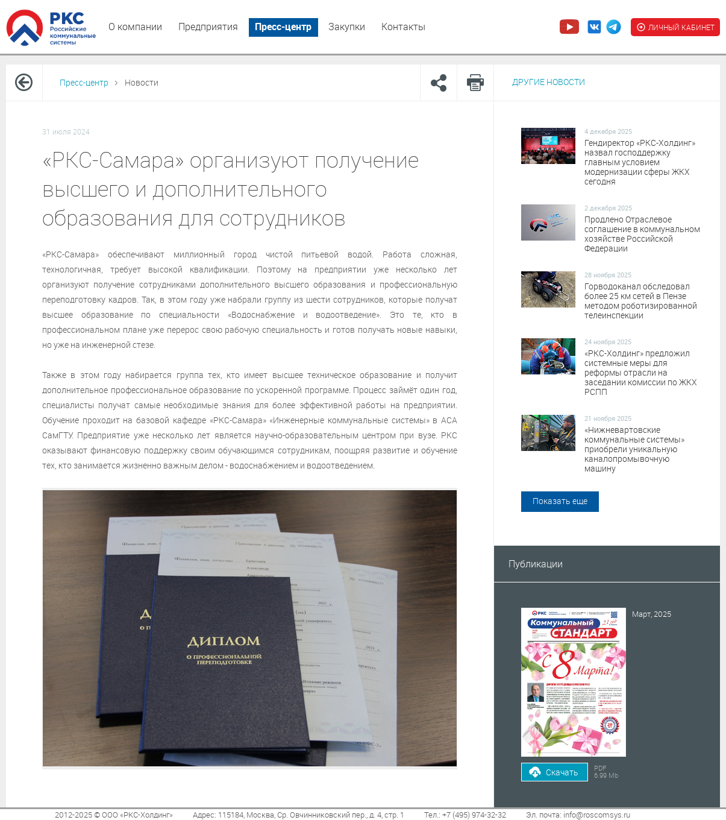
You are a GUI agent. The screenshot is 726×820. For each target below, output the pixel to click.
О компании (135, 26)
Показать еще (560, 500)
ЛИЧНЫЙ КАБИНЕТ (675, 27)
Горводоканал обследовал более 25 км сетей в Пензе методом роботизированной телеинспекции (640, 301)
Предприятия (208, 26)
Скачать (562, 772)
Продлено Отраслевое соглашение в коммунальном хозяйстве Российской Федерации (642, 234)
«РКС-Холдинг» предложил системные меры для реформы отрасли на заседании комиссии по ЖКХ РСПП (640, 372)
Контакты (403, 26)
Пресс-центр (283, 26)
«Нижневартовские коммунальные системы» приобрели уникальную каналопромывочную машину (634, 449)
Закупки (346, 26)
